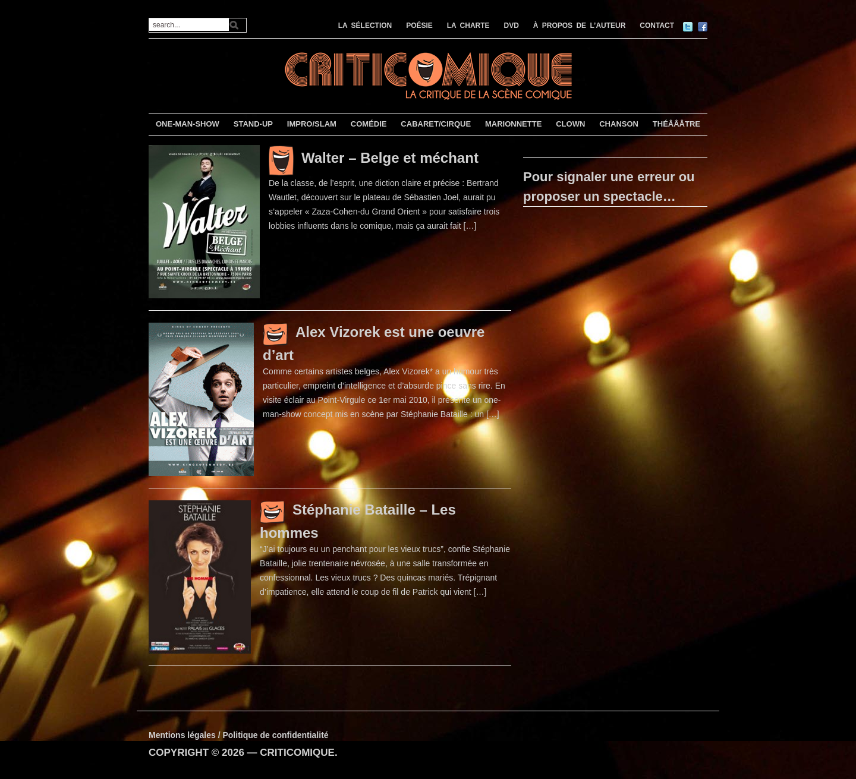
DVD (511, 25)
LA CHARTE (468, 25)
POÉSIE (419, 25)
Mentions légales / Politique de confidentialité (239, 735)
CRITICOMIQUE (297, 752)
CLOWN (570, 123)
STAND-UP (253, 123)
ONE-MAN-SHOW (187, 123)
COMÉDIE (369, 123)
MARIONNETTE (513, 123)
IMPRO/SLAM (311, 123)
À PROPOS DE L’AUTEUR (579, 25)
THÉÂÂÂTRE (676, 123)
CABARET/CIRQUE (436, 123)
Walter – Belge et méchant (390, 158)
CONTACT (657, 25)
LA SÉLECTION (365, 25)
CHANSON (618, 123)
